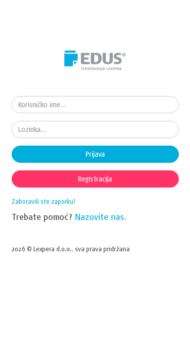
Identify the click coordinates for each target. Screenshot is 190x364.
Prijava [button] (95, 154)
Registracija (95, 179)
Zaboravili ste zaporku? (43, 201)
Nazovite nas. (101, 216)
